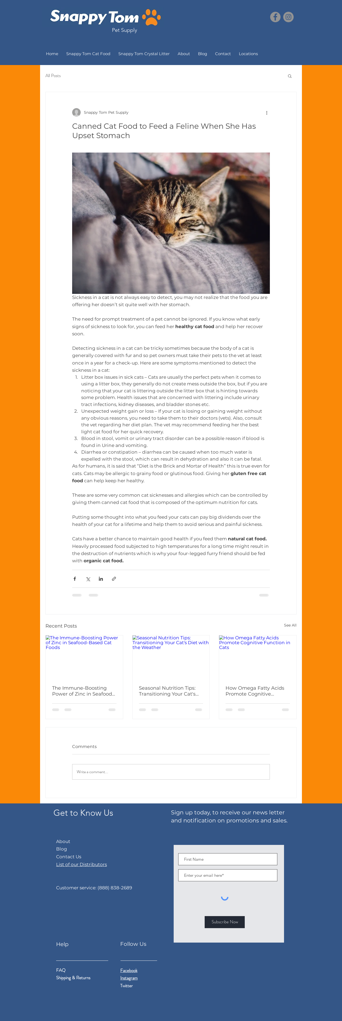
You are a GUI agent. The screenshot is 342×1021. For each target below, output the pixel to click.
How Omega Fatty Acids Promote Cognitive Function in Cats (255, 691)
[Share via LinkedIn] (100, 578)
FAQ (60, 970)
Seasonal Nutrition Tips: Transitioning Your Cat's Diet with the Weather (167, 691)
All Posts (53, 76)
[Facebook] (275, 17)
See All (290, 625)
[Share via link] (113, 578)
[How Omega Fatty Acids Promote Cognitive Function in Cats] (257, 657)
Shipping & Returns (73, 977)
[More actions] (266, 112)
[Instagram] (288, 17)
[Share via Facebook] (74, 578)
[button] (289, 76)
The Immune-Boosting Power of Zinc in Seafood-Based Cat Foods (83, 691)
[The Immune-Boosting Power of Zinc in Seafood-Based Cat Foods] (84, 657)
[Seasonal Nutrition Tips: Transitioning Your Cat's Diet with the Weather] (171, 657)
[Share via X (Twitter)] (87, 578)
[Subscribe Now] (225, 922)
